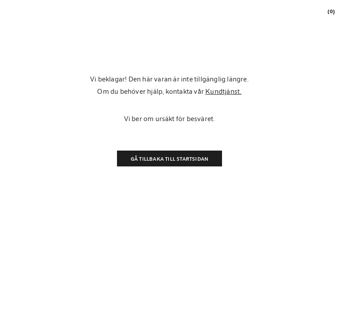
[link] (331, 11)
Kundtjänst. (223, 91)
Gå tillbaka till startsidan (169, 158)
